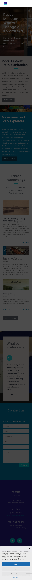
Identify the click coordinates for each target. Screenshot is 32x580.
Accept (16, 564)
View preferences (16, 574)
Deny (16, 569)
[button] (29, 548)
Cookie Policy (15, 577)
